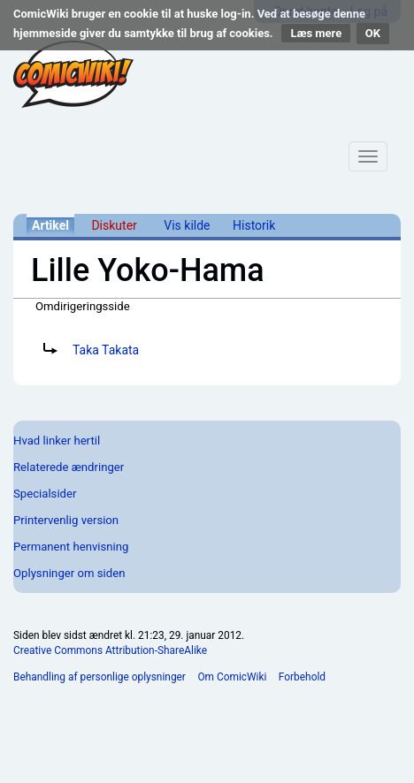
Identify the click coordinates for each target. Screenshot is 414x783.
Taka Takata (106, 350)
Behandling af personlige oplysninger (99, 677)
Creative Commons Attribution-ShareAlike (110, 650)
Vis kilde (187, 225)
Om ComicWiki (231, 677)
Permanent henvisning (70, 546)
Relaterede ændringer (68, 467)
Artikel (50, 225)
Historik (254, 225)
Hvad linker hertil (56, 440)
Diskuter (113, 225)
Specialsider (44, 493)
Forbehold (302, 677)
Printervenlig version (66, 520)
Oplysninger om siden (69, 573)
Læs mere (315, 33)
